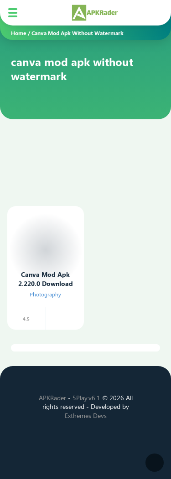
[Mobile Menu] (13, 13)
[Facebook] (55, 438)
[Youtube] (101, 438)
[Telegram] (117, 438)
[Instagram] (86, 438)
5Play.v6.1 (86, 397)
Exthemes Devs (86, 415)
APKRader (52, 397)
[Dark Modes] (154, 463)
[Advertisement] (73, 145)
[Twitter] (70, 438)
